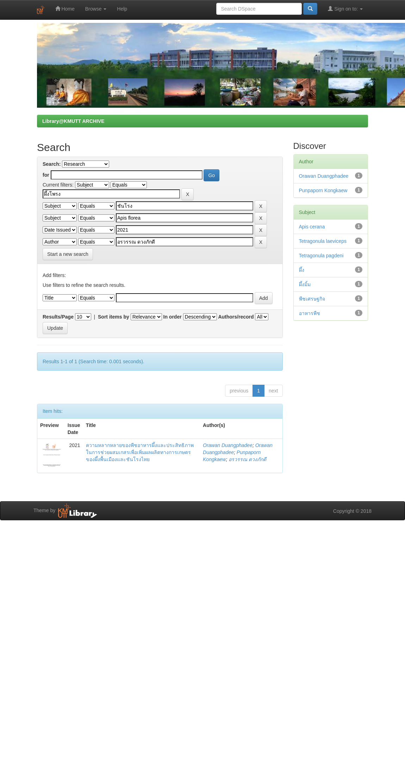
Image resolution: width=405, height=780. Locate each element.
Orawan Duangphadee (228, 445)
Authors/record (236, 317)
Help (122, 9)
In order (172, 317)
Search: (52, 164)
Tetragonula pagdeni (321, 255)
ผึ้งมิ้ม (305, 284)
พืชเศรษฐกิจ (312, 299)
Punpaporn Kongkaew (323, 190)
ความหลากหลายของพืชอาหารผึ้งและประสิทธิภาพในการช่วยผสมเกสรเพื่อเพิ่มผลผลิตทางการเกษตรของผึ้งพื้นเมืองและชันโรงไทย (140, 452)
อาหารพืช (309, 313)
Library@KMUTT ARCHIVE (73, 121)
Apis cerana (312, 226)
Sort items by (113, 317)
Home (65, 9)
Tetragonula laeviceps (323, 241)
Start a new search (67, 254)
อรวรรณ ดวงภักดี (247, 459)
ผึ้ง (301, 270)
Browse (96, 9)
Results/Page (58, 317)
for (46, 175)
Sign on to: (345, 9)
